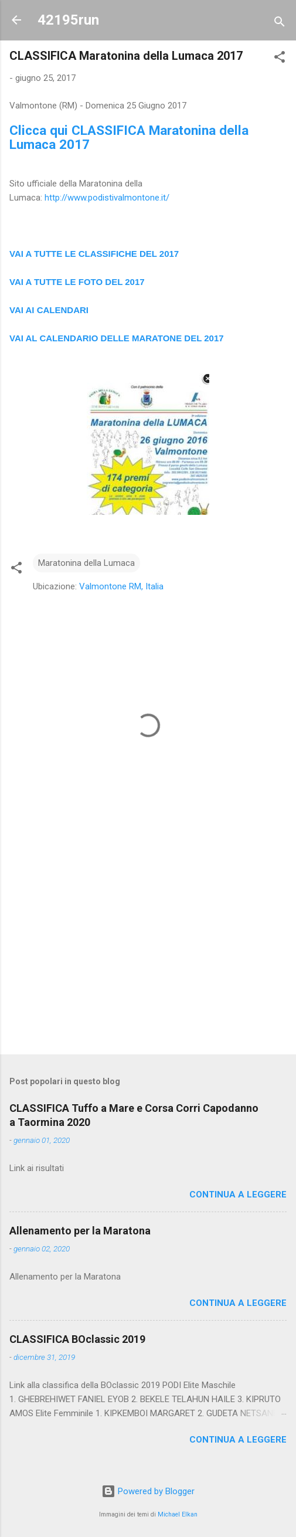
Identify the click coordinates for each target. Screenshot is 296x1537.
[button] (280, 59)
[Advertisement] (148, 953)
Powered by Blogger (148, 1491)
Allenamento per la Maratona (80, 1230)
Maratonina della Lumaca (86, 563)
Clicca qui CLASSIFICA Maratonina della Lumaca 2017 (129, 137)
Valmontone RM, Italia (121, 586)
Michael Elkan (178, 1514)
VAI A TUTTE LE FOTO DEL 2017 (77, 282)
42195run (68, 20)
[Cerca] (280, 24)
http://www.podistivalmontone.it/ (107, 197)
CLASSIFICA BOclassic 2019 (77, 1339)
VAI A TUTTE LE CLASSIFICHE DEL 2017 (94, 254)
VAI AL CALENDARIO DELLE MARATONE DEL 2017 (116, 338)
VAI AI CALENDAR (47, 310)
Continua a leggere (238, 1194)
